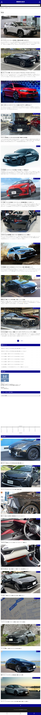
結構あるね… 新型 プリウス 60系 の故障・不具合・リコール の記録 (13, 299)
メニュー (20, 714)
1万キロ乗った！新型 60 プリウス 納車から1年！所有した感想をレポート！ (13, 595)
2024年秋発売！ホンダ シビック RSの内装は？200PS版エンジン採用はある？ (15, 169)
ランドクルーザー (37, 598)
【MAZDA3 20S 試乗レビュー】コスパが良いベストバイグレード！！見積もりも (13, 542)
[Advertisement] (20, 411)
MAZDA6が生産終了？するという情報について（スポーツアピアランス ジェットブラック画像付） (19, 331)
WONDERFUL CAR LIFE (20, 1)
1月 (9, 7)
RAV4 (39, 545)
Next (22, 340)
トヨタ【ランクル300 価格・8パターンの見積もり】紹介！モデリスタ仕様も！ (13, 621)
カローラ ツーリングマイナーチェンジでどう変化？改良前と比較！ (11, 489)
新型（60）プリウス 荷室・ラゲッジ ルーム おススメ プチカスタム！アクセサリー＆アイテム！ (18, 72)
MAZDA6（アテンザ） (37, 113)
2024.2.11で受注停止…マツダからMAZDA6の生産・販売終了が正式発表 (14, 137)
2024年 (6, 7)
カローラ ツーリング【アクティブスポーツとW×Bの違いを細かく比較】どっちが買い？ (15, 701)
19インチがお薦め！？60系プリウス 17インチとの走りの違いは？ (10, 353)
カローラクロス (38, 16)
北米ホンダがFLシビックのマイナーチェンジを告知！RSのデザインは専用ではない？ (16, 105)
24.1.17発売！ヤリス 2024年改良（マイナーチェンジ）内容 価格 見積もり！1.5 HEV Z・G (17, 202)
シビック (39, 81)
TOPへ (34, 714)
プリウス (39, 275)
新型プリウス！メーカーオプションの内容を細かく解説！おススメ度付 (12, 674)
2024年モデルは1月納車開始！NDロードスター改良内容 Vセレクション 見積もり (15, 234)
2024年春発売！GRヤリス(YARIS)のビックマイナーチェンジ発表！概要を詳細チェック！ (17, 267)
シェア (7, 714)
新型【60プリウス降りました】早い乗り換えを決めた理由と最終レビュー (12, 348)
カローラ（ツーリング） (37, 677)
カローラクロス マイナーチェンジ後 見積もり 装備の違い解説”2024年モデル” (15, 40)
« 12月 (20, 432)
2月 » (21, 432)
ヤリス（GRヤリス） (37, 178)
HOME (3, 7)
